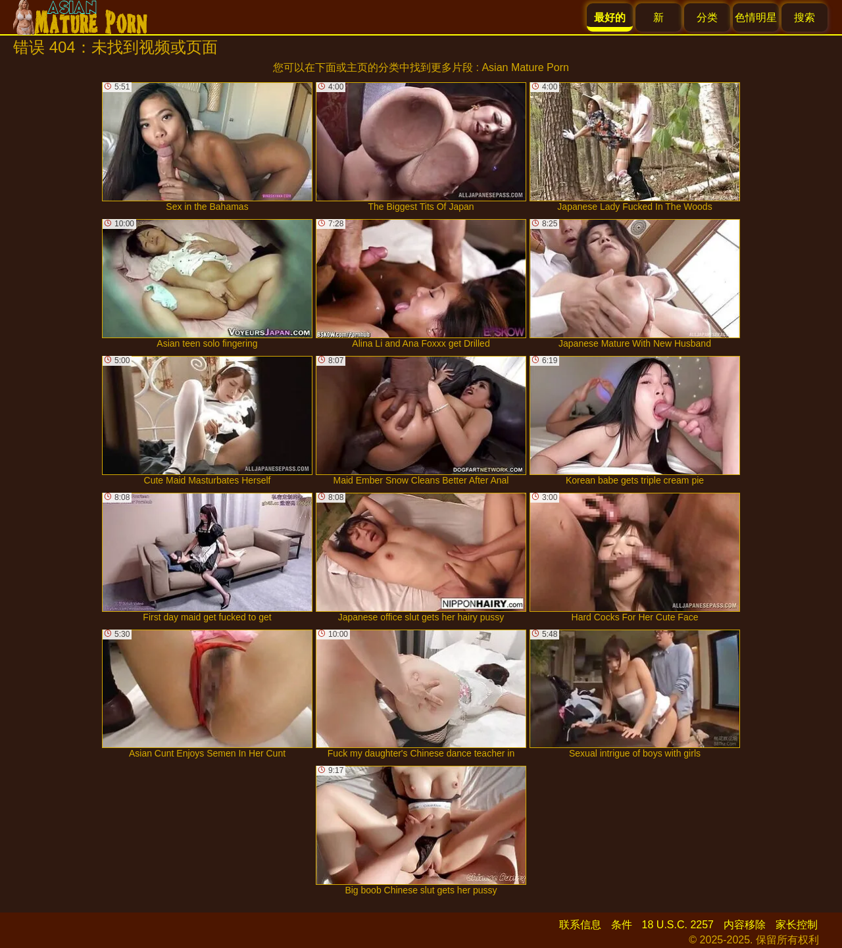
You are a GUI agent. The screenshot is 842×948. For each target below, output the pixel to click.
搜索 (804, 17)
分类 (707, 17)
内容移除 (745, 924)
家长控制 (797, 924)
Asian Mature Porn (525, 67)
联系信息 (580, 924)
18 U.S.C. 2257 (678, 924)
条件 (621, 924)
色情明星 (756, 17)
